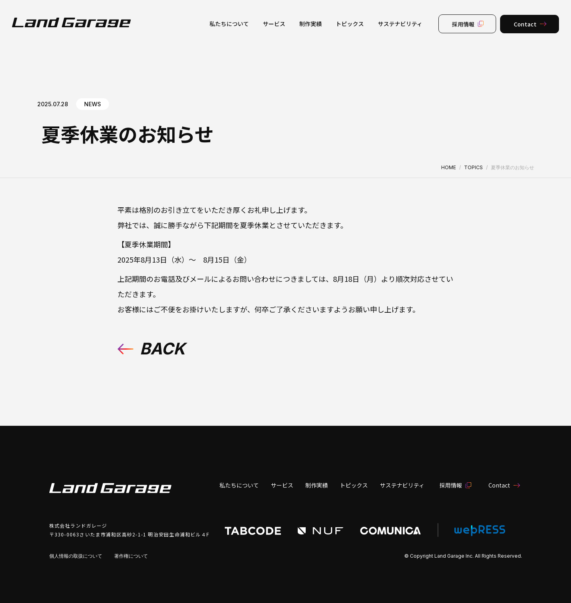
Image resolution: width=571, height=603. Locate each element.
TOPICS (473, 167)
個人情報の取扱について (75, 556)
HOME (448, 167)
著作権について (131, 556)
